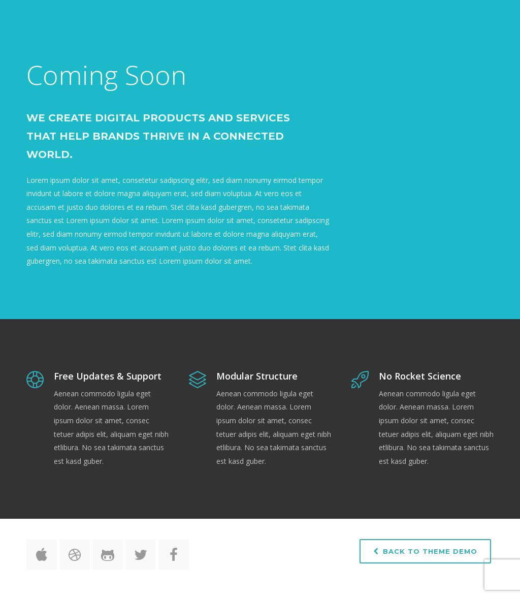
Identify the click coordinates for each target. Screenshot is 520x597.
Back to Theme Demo (425, 551)
